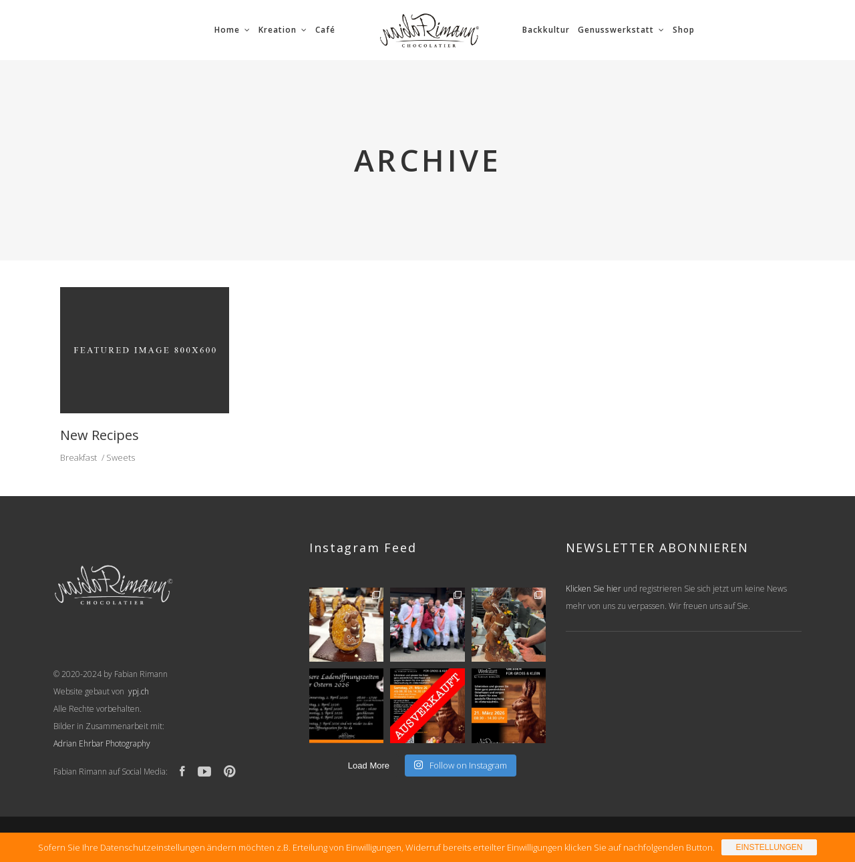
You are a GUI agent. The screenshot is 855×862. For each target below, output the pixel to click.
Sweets (120, 457)
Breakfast (78, 457)
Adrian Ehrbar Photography (101, 743)
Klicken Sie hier (593, 588)
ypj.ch (137, 691)
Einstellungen (768, 847)
